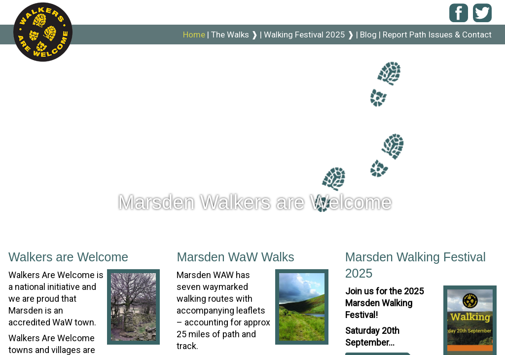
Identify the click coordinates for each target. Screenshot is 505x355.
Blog (369, 34)
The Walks (235, 34)
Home (195, 34)
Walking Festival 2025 (309, 34)
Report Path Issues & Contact (437, 34)
